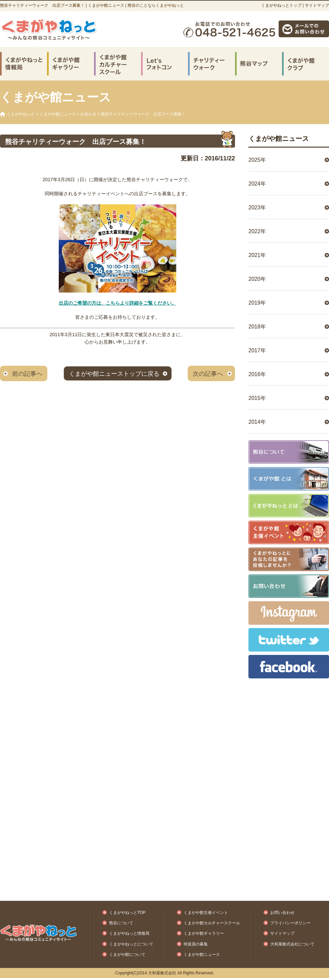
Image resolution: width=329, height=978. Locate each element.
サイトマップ (317, 5)
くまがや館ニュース (58, 114)
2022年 (257, 231)
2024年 (257, 184)
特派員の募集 (196, 944)
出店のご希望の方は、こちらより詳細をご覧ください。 (117, 303)
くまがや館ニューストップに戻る (114, 373)
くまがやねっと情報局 (129, 933)
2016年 (257, 374)
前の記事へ (27, 373)
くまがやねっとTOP (127, 912)
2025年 (257, 160)
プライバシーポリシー (290, 923)
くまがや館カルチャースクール (212, 923)
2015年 (257, 398)
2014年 (257, 422)
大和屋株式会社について (292, 944)
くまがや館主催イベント (206, 912)
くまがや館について (127, 954)
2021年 (257, 255)
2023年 (257, 207)
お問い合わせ (282, 912)
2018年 (257, 326)
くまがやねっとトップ (281, 5)
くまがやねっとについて (131, 944)
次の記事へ (208, 373)
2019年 (257, 303)
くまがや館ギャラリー (204, 933)
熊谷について (121, 923)
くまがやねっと (21, 114)
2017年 (257, 350)
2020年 (257, 279)
